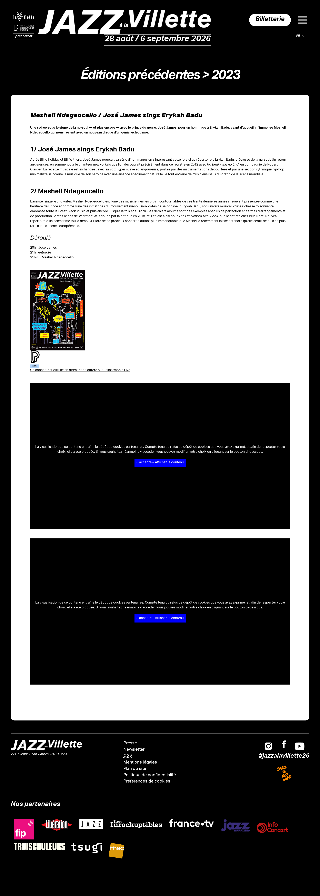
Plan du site (134, 769)
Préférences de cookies (146, 781)
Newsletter (134, 749)
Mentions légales (140, 762)
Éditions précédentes (140, 77)
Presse (130, 743)
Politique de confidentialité (149, 775)
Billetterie (268, 20)
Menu (302, 20)
